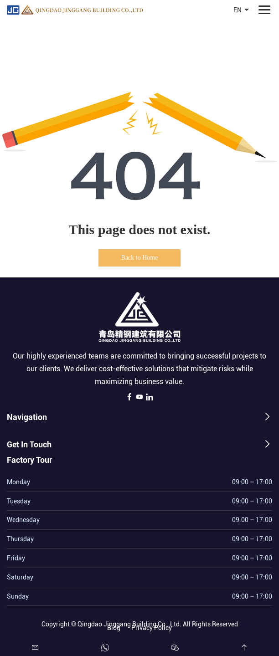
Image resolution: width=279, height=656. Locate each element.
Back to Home (139, 257)
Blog (113, 626)
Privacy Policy (151, 626)
